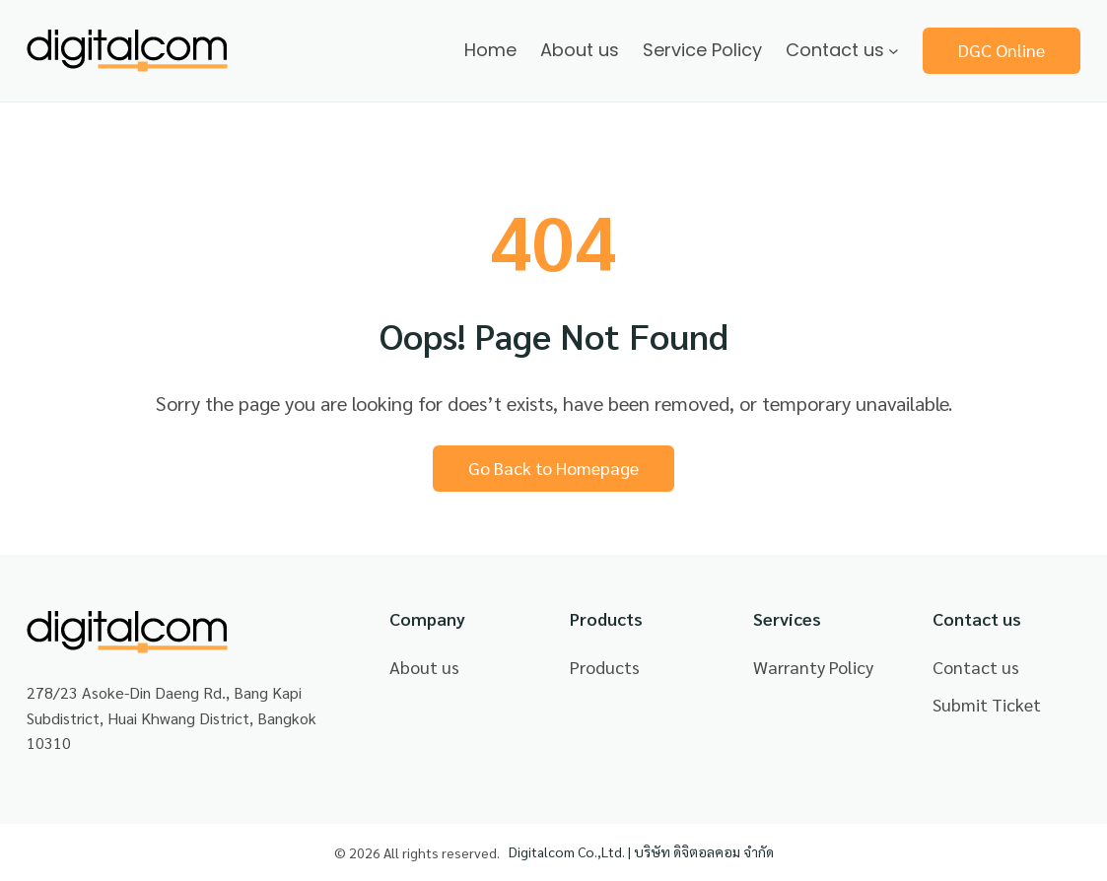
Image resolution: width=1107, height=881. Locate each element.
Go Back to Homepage (553, 467)
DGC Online (1001, 49)
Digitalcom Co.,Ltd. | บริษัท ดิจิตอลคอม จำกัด (641, 851)
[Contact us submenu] (893, 50)
